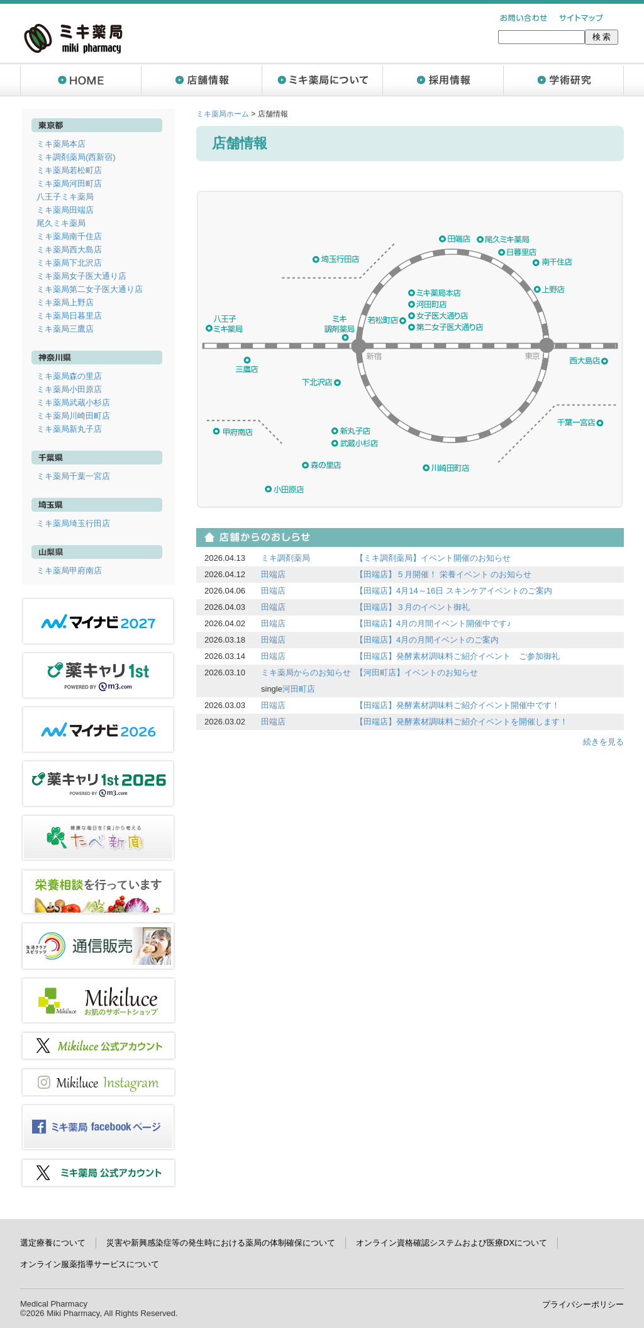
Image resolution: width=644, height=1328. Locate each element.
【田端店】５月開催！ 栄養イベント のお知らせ (443, 574)
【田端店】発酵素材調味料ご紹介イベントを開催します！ (461, 721)
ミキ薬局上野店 (65, 302)
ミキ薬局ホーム (222, 114)
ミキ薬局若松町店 (69, 170)
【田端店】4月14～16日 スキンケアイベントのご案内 (453, 590)
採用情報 (442, 80)
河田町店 (298, 689)
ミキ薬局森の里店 (69, 376)
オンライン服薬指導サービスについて (89, 1264)
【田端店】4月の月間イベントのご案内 (427, 639)
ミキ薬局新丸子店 (69, 429)
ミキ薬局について (322, 80)
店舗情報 (201, 80)
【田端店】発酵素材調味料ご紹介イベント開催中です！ (457, 705)
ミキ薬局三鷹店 (65, 329)
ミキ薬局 (73, 38)
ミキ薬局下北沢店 (69, 262)
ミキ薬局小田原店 (69, 389)
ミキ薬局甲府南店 (69, 570)
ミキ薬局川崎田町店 (73, 415)
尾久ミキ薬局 (61, 223)
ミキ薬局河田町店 (69, 183)
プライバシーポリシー (583, 1304)
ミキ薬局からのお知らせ (306, 672)
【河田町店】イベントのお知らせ (416, 672)
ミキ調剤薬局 (285, 558)
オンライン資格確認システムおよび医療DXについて (451, 1242)
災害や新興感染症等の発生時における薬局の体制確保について (220, 1242)
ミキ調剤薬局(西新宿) (76, 157)
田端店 (273, 574)
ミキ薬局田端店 (65, 210)
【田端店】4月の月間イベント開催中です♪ (433, 623)
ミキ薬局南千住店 (69, 236)
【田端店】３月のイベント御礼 (412, 607)
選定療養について (53, 1242)
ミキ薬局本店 (61, 144)
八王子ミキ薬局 (65, 196)
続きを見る (603, 741)
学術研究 (563, 80)
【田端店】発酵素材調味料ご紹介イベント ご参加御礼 (457, 656)
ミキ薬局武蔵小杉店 (73, 402)
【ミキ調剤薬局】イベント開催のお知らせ (433, 558)
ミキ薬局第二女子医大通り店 (89, 289)
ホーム (80, 80)
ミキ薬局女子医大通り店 (81, 276)
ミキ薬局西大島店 (69, 249)
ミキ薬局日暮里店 (69, 315)
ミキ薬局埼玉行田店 (73, 523)
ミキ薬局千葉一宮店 (73, 476)
